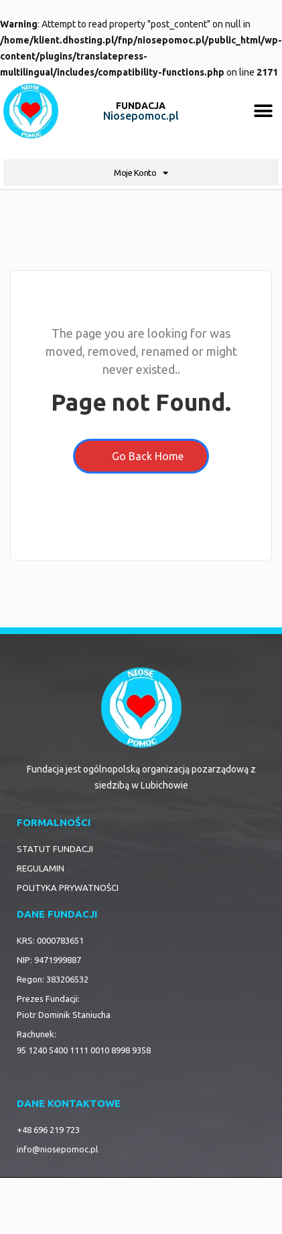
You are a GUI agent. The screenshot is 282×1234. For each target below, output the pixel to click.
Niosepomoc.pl (141, 116)
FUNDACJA (140, 105)
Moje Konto (141, 173)
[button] (264, 111)
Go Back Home (141, 456)
